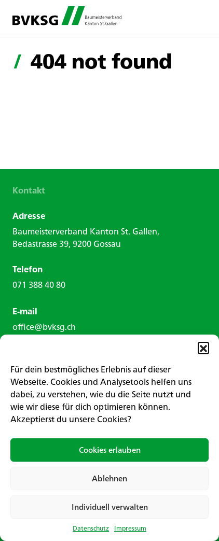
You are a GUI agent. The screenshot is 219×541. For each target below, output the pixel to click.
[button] (203, 347)
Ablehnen (109, 478)
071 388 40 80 (38, 285)
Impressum (130, 528)
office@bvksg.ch (44, 327)
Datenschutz (91, 528)
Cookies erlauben (110, 450)
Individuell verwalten (110, 507)
